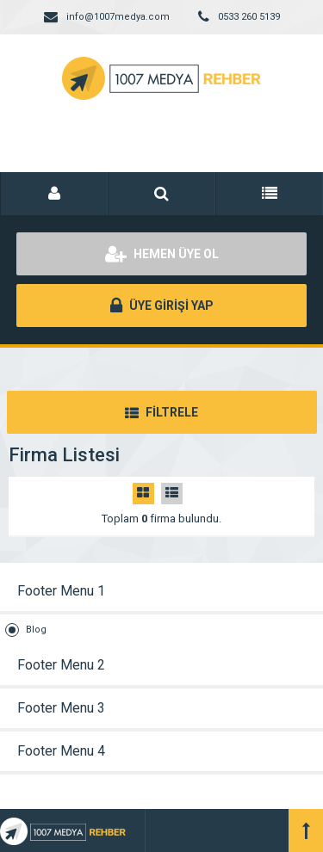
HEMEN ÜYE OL (162, 253)
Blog (36, 629)
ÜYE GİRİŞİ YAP (162, 305)
